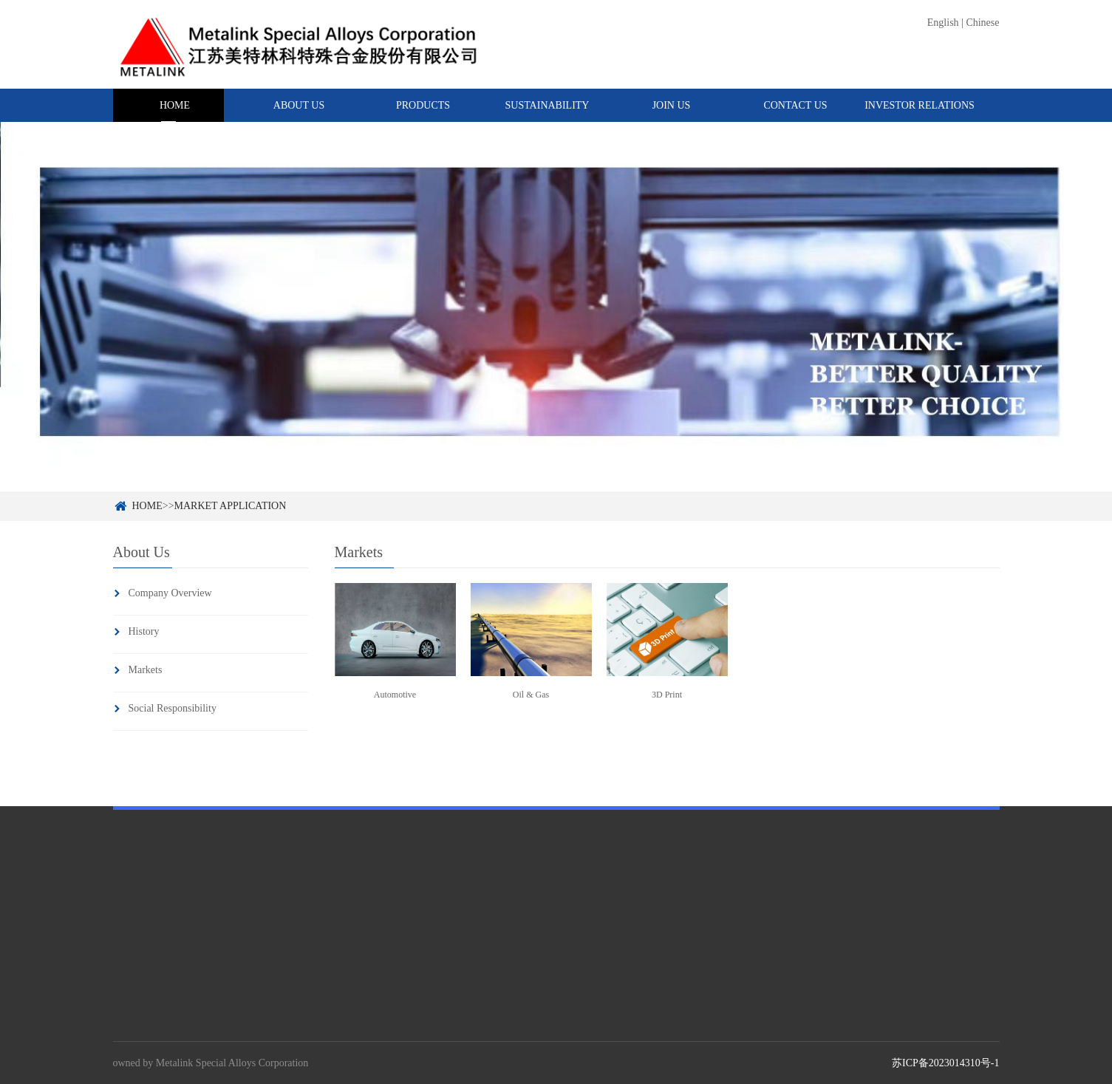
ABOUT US (298, 105)
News (666, 1031)
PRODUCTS (423, 105)
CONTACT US (795, 105)
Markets (146, 669)
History (144, 631)
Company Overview (170, 593)
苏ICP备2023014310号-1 (945, 1062)
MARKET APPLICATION (230, 505)
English (943, 22)
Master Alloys (285, 1031)
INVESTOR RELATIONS (919, 105)
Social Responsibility (172, 708)
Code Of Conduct (512, 1031)
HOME (175, 105)
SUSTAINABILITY (547, 105)
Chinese (982, 22)
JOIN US (671, 105)
